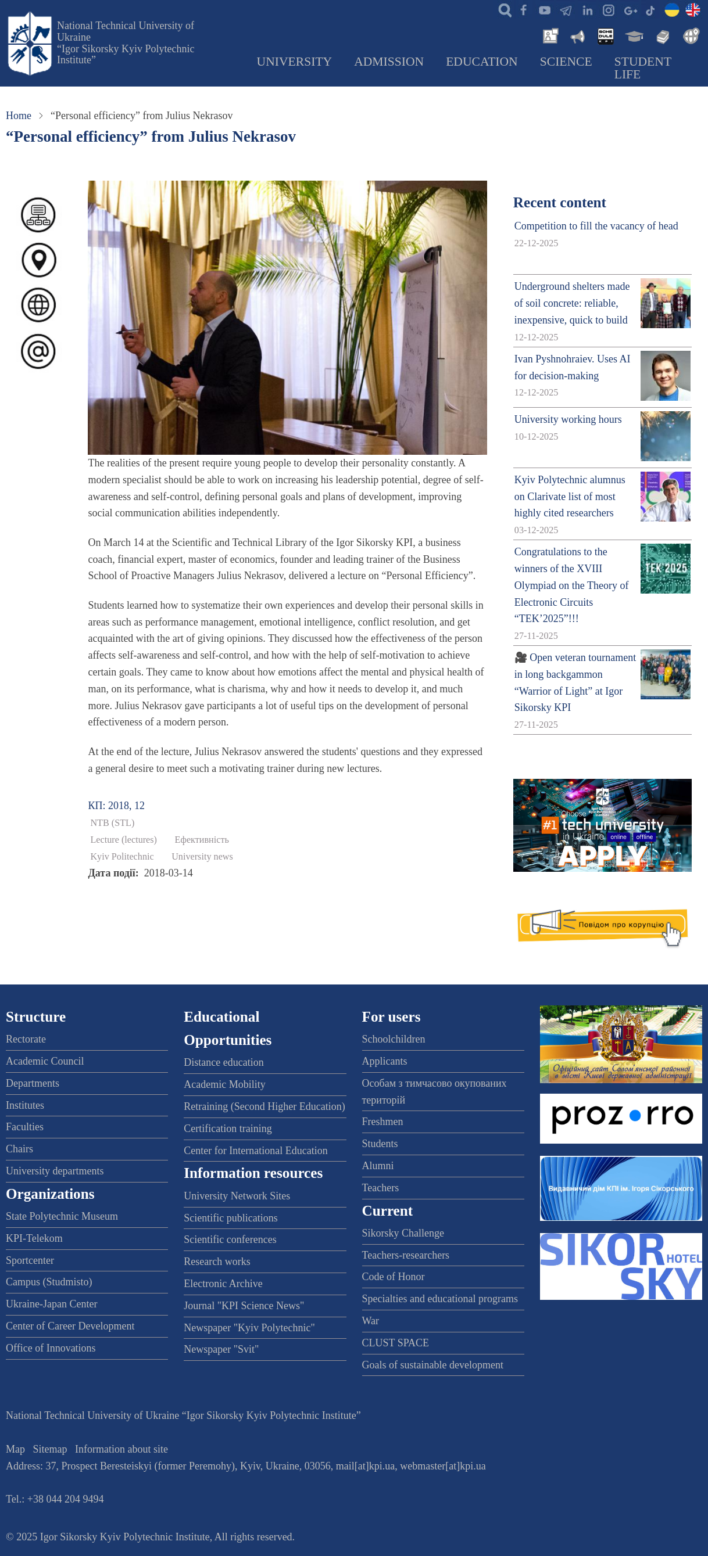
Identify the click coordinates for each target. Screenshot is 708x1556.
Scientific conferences (230, 1239)
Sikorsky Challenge (403, 1233)
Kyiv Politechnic (121, 856)
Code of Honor (393, 1276)
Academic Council (45, 1061)
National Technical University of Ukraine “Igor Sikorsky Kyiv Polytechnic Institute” (125, 43)
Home (18, 115)
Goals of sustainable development (432, 1365)
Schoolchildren (393, 1039)
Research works (217, 1261)
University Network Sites (237, 1196)
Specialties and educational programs (440, 1299)
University (294, 62)
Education (482, 62)
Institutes (25, 1105)
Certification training (227, 1128)
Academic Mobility (224, 1084)
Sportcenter (30, 1260)
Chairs (19, 1149)
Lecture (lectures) (123, 840)
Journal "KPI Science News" (244, 1305)
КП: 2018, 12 (116, 805)
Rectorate (26, 1039)
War (371, 1321)
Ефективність (202, 840)
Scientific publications (230, 1218)
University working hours (568, 419)
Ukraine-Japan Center (51, 1304)
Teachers (380, 1188)
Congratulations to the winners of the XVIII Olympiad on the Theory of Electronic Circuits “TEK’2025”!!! (571, 585)
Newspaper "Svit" (221, 1349)
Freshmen (382, 1121)
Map (15, 1449)
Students (380, 1143)
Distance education (223, 1062)
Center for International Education (255, 1150)
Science (566, 62)
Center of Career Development (70, 1326)
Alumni (378, 1166)
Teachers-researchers (406, 1255)
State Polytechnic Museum (62, 1216)
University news (202, 856)
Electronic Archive (223, 1283)
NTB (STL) (112, 823)
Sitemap (50, 1449)
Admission (389, 62)
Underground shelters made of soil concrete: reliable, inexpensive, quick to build (572, 303)
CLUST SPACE (396, 1343)
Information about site (121, 1449)
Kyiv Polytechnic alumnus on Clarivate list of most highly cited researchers (569, 496)
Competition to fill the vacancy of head (596, 226)
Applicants (384, 1061)
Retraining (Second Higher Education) (264, 1106)
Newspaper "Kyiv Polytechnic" (249, 1328)
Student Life (642, 68)
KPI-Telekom (34, 1238)
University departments (54, 1171)
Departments (32, 1083)
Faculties (25, 1127)
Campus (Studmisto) (49, 1282)
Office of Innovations (51, 1348)
